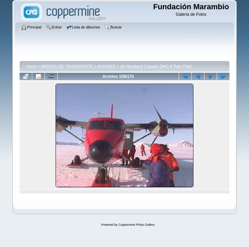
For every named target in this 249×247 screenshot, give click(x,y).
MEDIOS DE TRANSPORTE (67, 66)
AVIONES (106, 66)
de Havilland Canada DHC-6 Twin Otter (156, 66)
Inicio (31, 66)
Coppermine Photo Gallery (136, 224)
